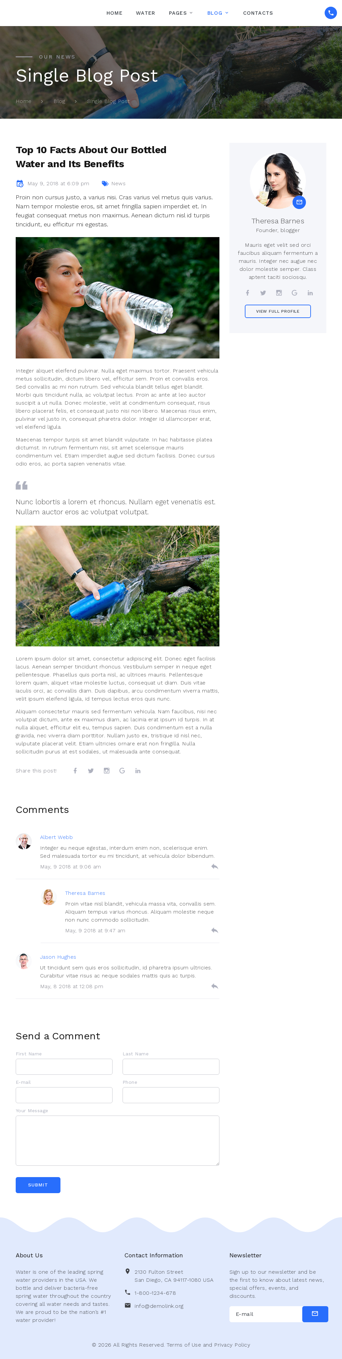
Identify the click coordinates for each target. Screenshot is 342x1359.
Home (115, 13)
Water (145, 13)
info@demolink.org (159, 1306)
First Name (29, 1053)
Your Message (32, 1110)
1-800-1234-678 (155, 1293)
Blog (215, 13)
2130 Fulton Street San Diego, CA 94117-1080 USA (174, 1276)
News (118, 183)
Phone (130, 1082)
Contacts (258, 13)
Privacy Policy (232, 1345)
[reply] (214, 866)
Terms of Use (184, 1345)
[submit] (315, 1314)
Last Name (136, 1053)
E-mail (23, 1082)
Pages (178, 13)
